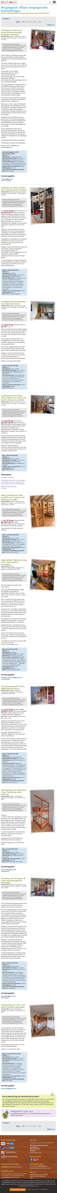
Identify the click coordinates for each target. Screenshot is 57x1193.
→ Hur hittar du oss (35, 1152)
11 (36, 22)
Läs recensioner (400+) (11, 1166)
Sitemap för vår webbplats (38, 1176)
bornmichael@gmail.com (8, 1088)
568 (40, 22)
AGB (31, 1178)
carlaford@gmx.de (7, 179)
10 (34, 22)
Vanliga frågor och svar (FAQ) (39, 1174)
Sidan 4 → (51, 25)
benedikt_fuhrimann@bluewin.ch (11, 677)
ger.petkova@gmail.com (8, 996)
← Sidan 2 (6, 19)
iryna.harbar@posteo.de (8, 869)
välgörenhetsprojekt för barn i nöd (40, 1168)
